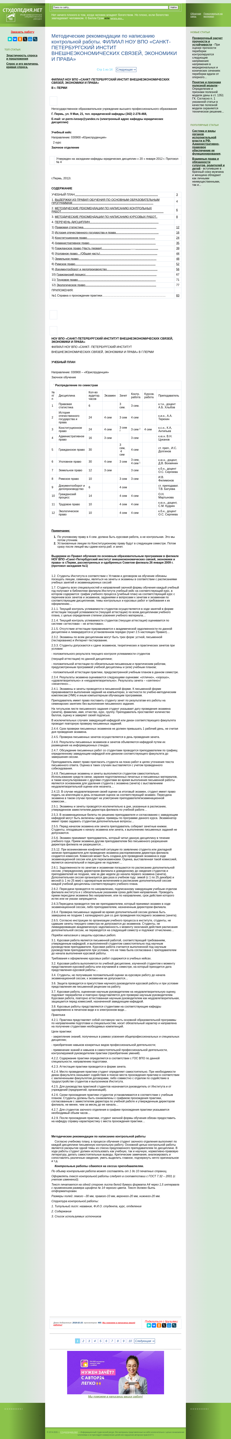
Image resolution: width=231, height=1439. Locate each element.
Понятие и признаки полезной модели (206, 84)
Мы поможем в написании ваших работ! (115, 1396)
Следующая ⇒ (126, 69)
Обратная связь (195, 15)
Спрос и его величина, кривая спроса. (22, 65)
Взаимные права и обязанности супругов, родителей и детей (208, 163)
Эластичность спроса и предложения (21, 57)
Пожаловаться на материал (213, 15)
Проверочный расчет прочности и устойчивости (207, 41)
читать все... (117, 18)
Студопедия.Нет (69, 1432)
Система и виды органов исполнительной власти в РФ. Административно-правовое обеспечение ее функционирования (206, 142)
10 (130, 1341)
